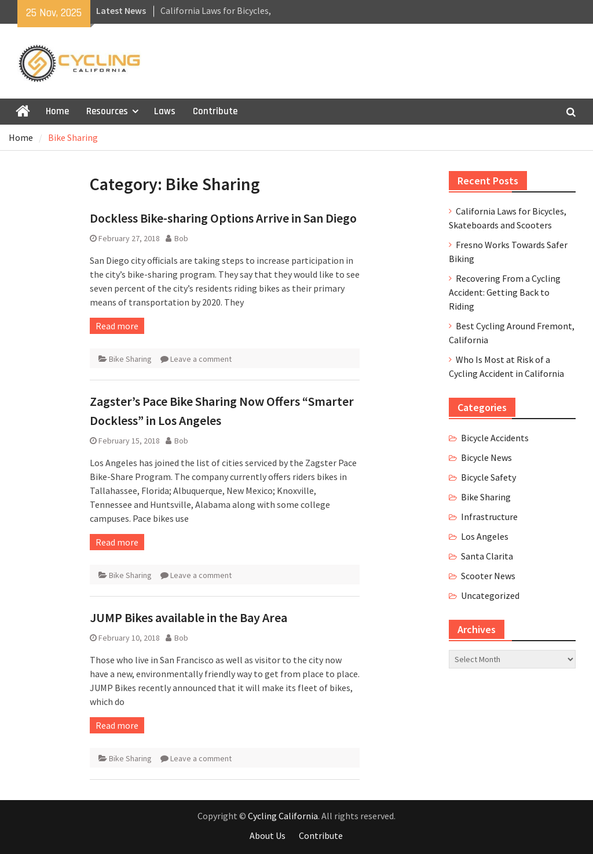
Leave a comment (201, 359)
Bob (181, 238)
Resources (107, 111)
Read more (117, 326)
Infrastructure (489, 516)
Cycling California (283, 816)
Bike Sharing (130, 359)
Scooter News (488, 576)
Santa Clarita (487, 556)
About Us (267, 835)
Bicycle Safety (488, 477)
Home (57, 111)
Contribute (215, 111)
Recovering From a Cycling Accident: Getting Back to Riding (505, 292)
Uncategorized (490, 595)
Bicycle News (486, 457)
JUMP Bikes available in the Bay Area (188, 617)
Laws (164, 111)
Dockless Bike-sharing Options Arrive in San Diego (223, 218)
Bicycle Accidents (495, 438)
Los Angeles (484, 536)
